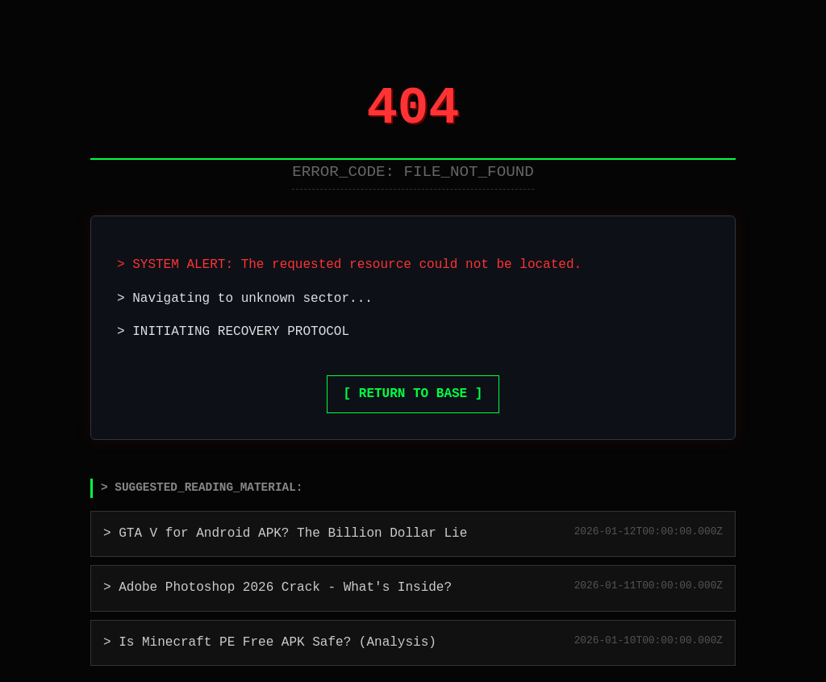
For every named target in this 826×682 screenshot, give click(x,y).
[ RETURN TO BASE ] (413, 394)
